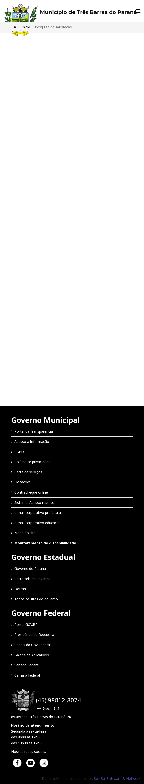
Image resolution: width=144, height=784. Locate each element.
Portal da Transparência (33, 431)
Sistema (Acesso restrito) (35, 502)
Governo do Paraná (30, 568)
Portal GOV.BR (26, 624)
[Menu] (138, 11)
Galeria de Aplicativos (31, 655)
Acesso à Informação (31, 441)
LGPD (19, 451)
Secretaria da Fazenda (32, 578)
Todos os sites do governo (36, 599)
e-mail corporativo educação (37, 522)
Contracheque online (31, 492)
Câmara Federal (27, 675)
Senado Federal (26, 665)
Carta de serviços (28, 472)
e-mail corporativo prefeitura (37, 512)
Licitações (22, 482)
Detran (20, 588)
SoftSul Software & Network (117, 778)
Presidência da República (34, 634)
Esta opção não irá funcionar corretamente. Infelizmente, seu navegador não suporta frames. (72, 218)
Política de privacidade (32, 461)
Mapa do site (25, 533)
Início (26, 27)
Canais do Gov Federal (32, 644)
